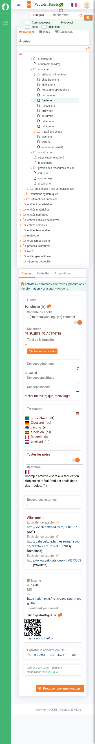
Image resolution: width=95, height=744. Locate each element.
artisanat (48, 288)
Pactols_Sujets (46, 4)
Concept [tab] (26, 31)
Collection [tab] (64, 31)
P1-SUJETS (32, 333)
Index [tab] (44, 31)
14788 (35, 585)
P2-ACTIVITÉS (52, 333)
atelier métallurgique (39, 396)
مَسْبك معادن (39, 418)
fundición (38, 432)
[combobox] (61, 16)
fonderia (37, 437)
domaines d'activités (52, 284)
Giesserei (37, 422)
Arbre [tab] (25, 41)
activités (30, 284)
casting (36, 427)
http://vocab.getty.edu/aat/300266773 (54, 527)
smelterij (37, 441)
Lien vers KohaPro (40, 638)
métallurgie (62, 396)
